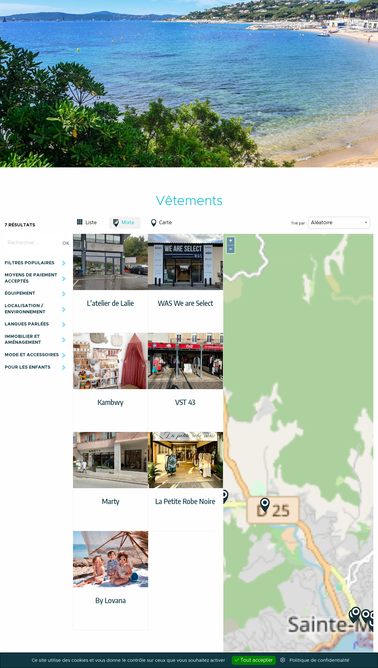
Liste (91, 222)
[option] (189, 83)
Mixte (127, 222)
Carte (165, 222)
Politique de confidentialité (319, 660)
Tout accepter (254, 660)
